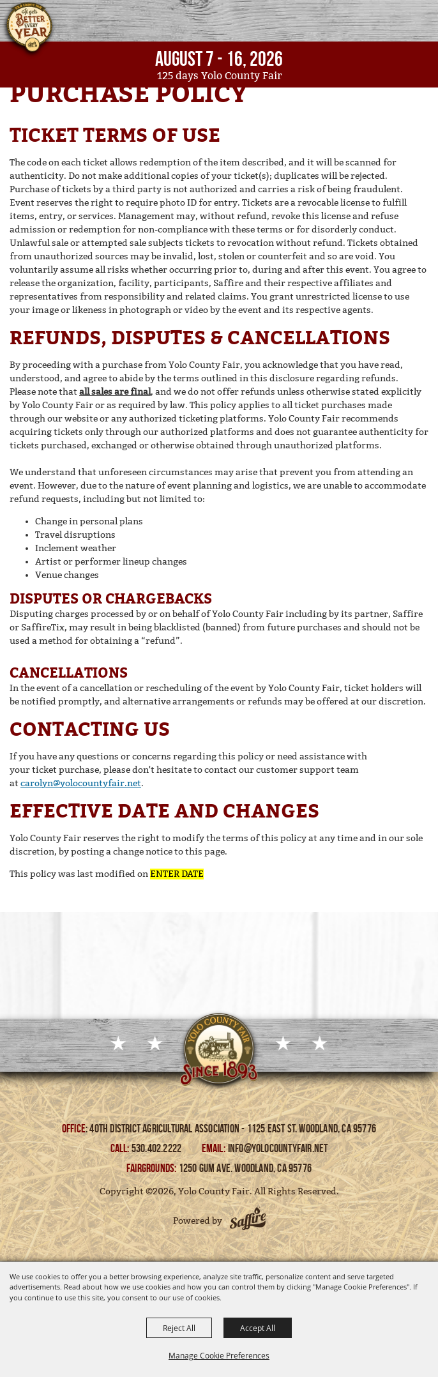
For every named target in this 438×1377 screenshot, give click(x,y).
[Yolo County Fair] (28, 30)
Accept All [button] (257, 1328)
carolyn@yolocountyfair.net (80, 783)
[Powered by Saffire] (248, 1220)
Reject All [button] (179, 1328)
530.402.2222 (158, 1148)
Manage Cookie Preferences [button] (219, 1355)
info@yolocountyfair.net (278, 1148)
